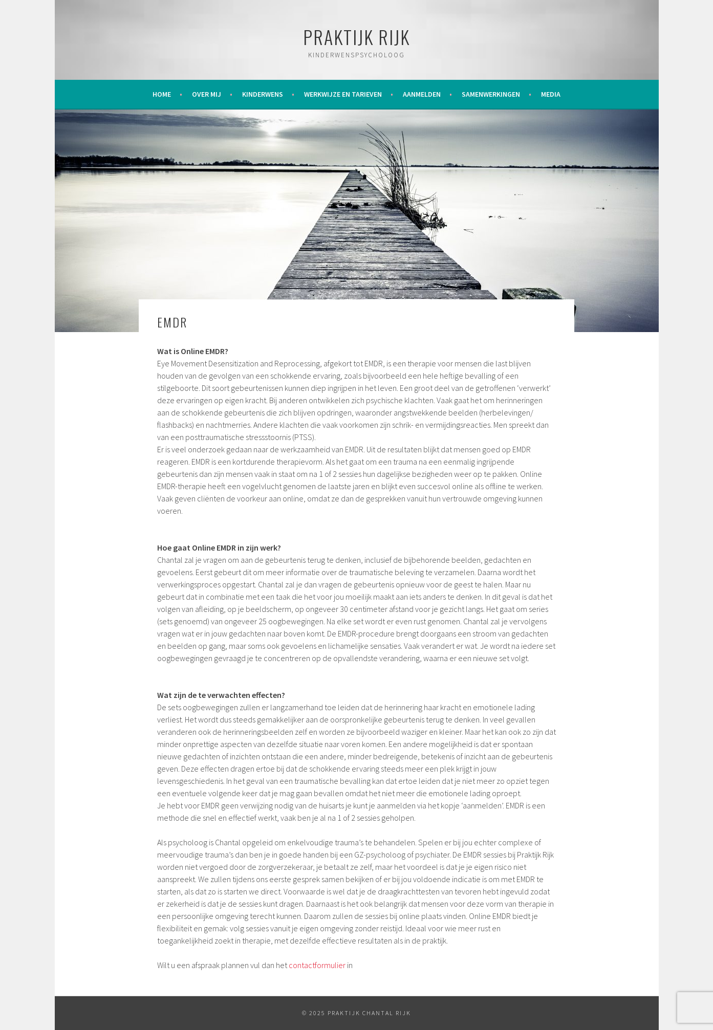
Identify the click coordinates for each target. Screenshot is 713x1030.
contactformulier (317, 965)
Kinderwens (262, 94)
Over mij (206, 94)
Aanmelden (422, 94)
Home (162, 94)
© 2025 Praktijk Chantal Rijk (356, 1013)
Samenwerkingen (491, 94)
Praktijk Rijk (356, 36)
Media (550, 94)
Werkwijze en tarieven (343, 94)
